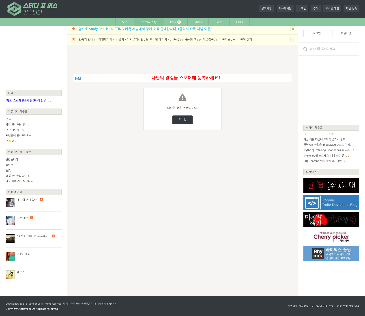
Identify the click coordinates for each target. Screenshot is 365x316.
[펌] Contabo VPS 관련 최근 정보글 (324, 161)
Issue (175, 22)
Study (198, 22)
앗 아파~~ (23, 218)
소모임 (302, 8)
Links (239, 22)
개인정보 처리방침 (298, 306)
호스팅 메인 (332, 8)
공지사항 (267, 8)
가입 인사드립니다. (16, 124)
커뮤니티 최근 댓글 (19, 151)
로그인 (182, 119)
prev (305, 134)
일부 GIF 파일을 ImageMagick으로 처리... (327, 144)
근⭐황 (10, 141)
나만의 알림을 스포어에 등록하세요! (185, 78)
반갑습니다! (12, 159)
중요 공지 (14, 92)
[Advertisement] (34, 58)
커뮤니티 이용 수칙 (323, 306)
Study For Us (33, 304)
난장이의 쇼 (23, 254)
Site (124, 22)
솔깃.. (9, 170)
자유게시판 (285, 8)
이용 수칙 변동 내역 (348, 306)
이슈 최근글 (15, 191)
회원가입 (346, 33)
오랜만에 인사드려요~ (18, 135)
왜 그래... (22, 272)
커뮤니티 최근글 (18, 111)
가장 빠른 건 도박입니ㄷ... (21, 181)
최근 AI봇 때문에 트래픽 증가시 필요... (325, 139)
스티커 (9, 165)
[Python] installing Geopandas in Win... (327, 150)
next (357, 134)
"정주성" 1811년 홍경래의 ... (34, 236)
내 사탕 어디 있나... (28, 200)
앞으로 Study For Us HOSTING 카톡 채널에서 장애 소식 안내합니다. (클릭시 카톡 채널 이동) (145, 29)
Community (149, 22)
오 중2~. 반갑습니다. (18, 176)
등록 (78, 78)
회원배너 (311, 171)
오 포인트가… (13, 130)
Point (218, 22)
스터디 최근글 (314, 127)
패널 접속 (351, 8)
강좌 (315, 8)
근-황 (9, 119)
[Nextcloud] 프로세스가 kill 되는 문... (325, 155)
